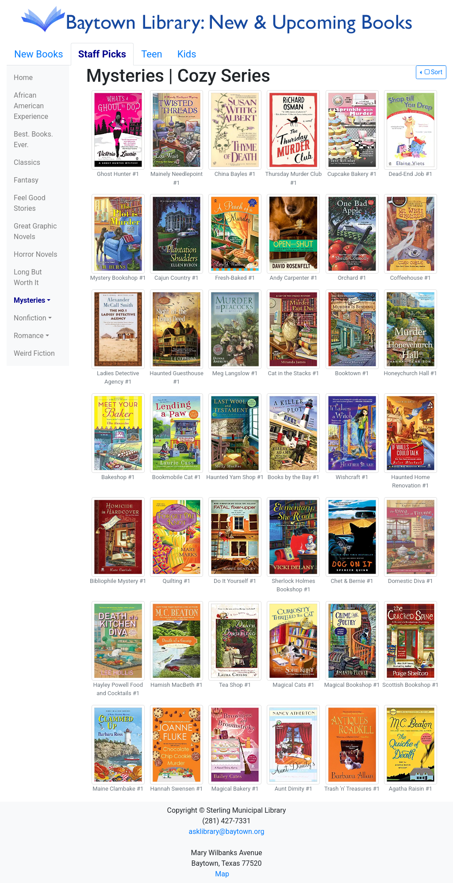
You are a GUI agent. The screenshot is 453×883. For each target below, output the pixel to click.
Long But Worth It (28, 277)
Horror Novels (35, 254)
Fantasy (26, 180)
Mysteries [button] (29, 300)
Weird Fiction (34, 353)
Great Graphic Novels (35, 231)
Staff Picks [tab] (102, 54)
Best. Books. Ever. (33, 139)
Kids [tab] (186, 54)
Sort (432, 72)
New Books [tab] (38, 54)
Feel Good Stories (30, 203)
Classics (27, 162)
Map (222, 874)
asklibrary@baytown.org (227, 831)
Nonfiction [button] (30, 318)
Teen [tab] (151, 54)
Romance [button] (28, 335)
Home (23, 77)
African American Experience (31, 106)
